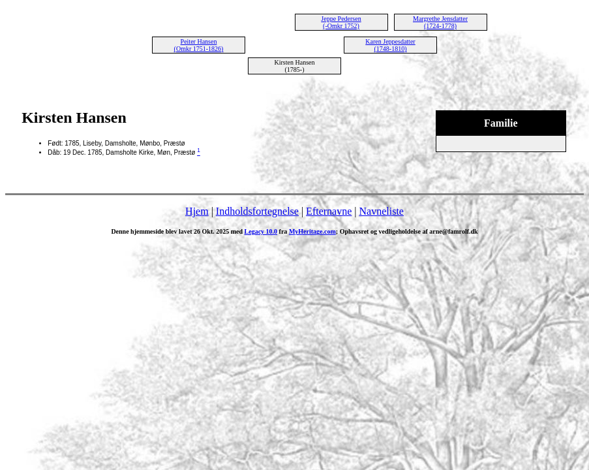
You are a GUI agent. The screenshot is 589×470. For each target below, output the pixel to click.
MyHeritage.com (312, 231)
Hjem (197, 211)
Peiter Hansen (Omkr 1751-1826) (199, 45)
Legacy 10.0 (261, 231)
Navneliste (381, 211)
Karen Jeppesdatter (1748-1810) (390, 45)
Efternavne (329, 211)
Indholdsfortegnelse (257, 211)
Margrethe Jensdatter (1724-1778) (440, 22)
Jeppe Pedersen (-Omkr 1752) (341, 22)
